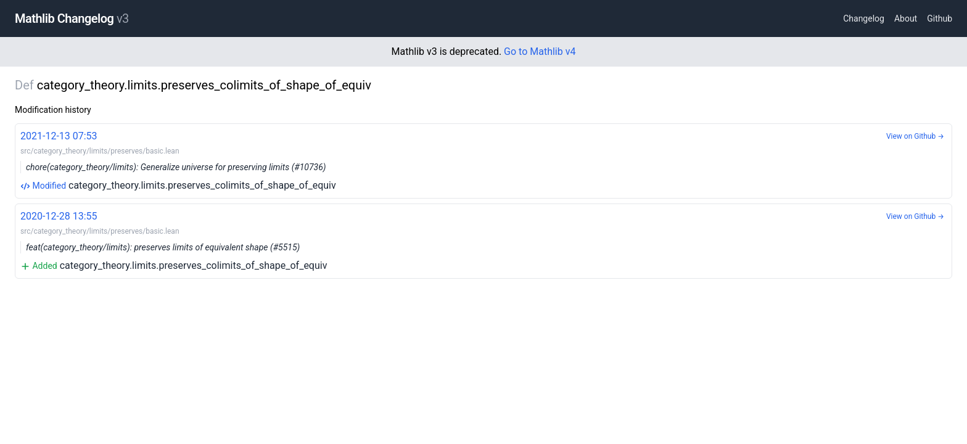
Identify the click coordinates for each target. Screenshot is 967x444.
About (905, 18)
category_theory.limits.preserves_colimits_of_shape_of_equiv (483, 160)
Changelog (863, 18)
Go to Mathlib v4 (539, 51)
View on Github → (915, 136)
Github (939, 18)
